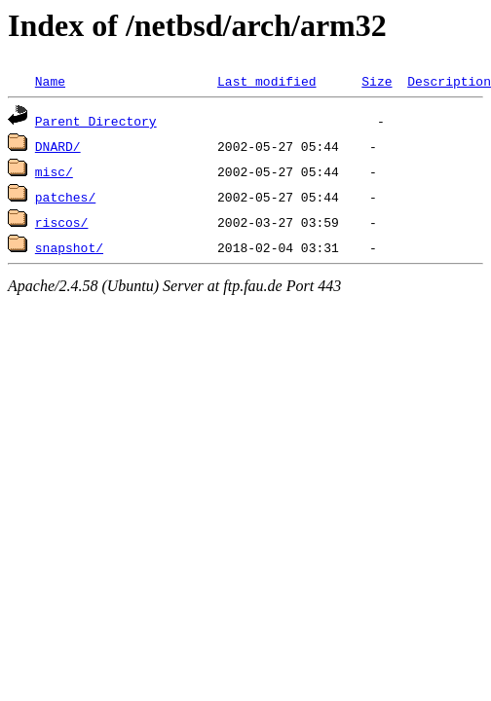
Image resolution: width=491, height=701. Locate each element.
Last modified (266, 81)
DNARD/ (58, 146)
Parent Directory (96, 120)
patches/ (65, 196)
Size (376, 81)
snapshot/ (69, 247)
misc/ (54, 171)
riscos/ (62, 222)
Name (50, 81)
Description (449, 81)
